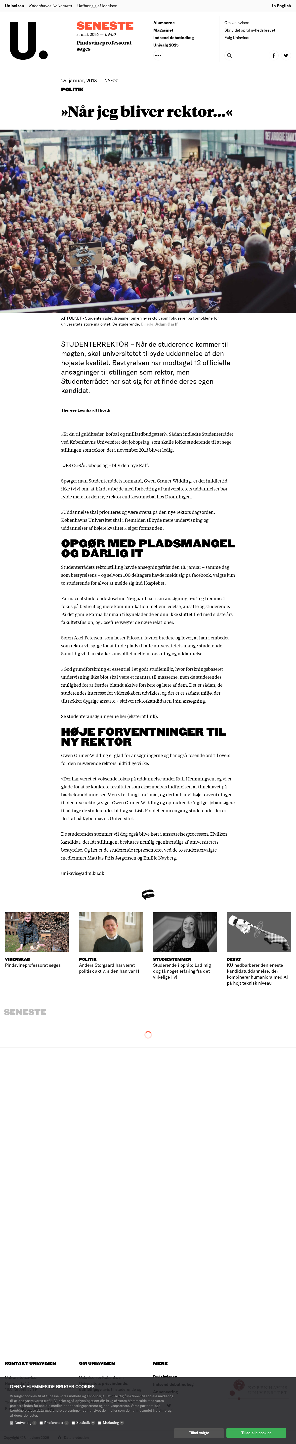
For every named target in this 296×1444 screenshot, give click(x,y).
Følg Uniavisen (237, 37)
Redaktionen (165, 1376)
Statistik (85, 1422)
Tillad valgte (199, 1433)
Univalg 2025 (166, 45)
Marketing (113, 1422)
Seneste (105, 26)
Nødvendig (26, 1422)
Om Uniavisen (236, 22)
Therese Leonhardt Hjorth (85, 410)
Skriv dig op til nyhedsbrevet (249, 30)
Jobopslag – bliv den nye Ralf (117, 465)
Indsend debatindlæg (173, 37)
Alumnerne (164, 22)
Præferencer (56, 1422)
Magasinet (163, 30)
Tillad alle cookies (256, 1433)
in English (281, 5)
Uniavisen (14, 5)
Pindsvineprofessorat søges (104, 45)
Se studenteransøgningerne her (93, 716)
